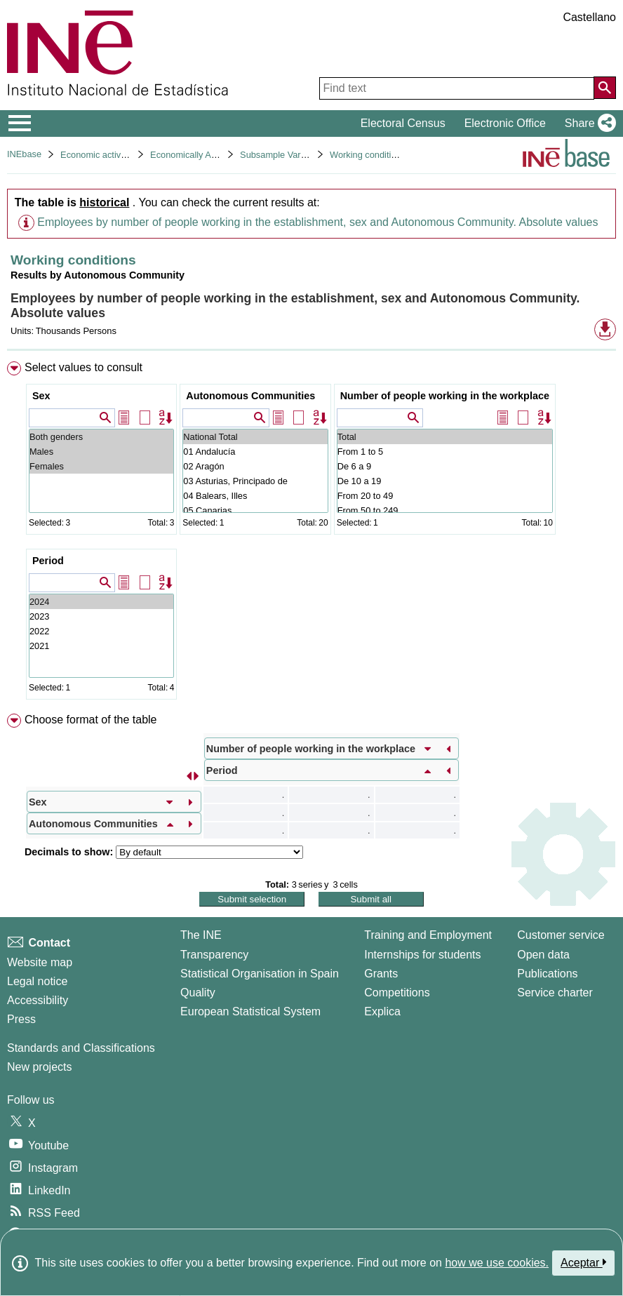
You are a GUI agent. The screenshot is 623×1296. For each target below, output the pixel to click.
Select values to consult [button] (83, 367)
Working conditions (368, 154)
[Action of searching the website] (605, 87)
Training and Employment (428, 935)
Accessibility (37, 1000)
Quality (197, 992)
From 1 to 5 (444, 451)
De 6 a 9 (444, 466)
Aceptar (583, 1262)
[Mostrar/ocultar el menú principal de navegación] (20, 123)
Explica (382, 1011)
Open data (543, 955)
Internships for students (422, 955)
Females (101, 466)
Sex (41, 395)
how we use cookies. (497, 1263)
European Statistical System (250, 1011)
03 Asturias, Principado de (255, 481)
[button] (587, 123)
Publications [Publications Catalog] (547, 974)
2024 (101, 601)
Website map (39, 962)
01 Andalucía (255, 451)
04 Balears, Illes (255, 495)
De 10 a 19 (444, 481)
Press (21, 1019)
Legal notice (37, 981)
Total (444, 436)
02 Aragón (255, 466)
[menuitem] (311, 533)
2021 (101, 646)
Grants (381, 974)
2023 (101, 616)
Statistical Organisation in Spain (259, 974)
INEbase (24, 154)
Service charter (555, 992)
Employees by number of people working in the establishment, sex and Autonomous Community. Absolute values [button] (317, 222)
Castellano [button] (589, 17)
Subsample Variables (282, 154)
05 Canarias (255, 510)
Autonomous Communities (250, 395)
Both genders (101, 436)
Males (101, 451)
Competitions (396, 992)
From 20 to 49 (444, 495)
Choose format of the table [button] (91, 720)
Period (48, 560)
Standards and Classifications (81, 1048)
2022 (101, 631)
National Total (255, 436)
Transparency (214, 955)
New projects (39, 1067)
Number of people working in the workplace (444, 395)
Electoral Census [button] (403, 123)
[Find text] (456, 88)
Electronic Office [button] (505, 123)
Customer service (560, 935)
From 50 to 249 (444, 510)
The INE (201, 935)
